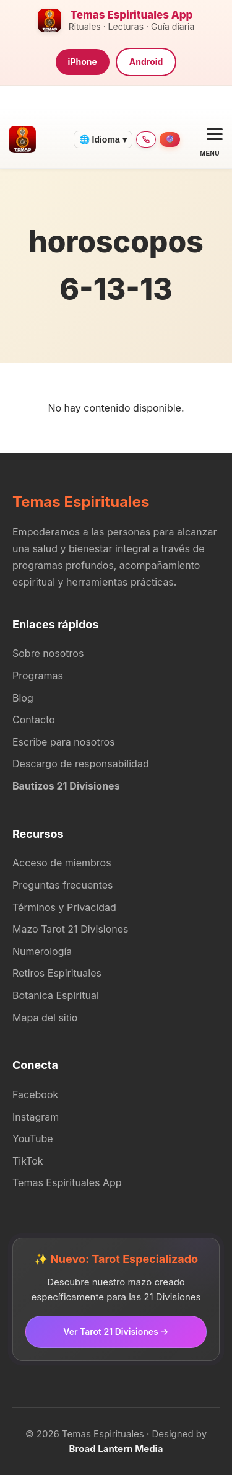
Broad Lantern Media (116, 1449)
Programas (37, 675)
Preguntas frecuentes (62, 885)
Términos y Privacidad (64, 907)
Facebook (35, 1094)
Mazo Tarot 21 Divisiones (70, 929)
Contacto (33, 719)
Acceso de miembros (61, 862)
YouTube (32, 1138)
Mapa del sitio (44, 1017)
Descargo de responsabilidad (80, 763)
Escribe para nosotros (63, 742)
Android (146, 61)
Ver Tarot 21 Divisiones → (115, 1331)
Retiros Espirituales (56, 973)
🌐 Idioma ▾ (103, 139)
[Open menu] (210, 139)
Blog (22, 698)
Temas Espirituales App (67, 1182)
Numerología (42, 951)
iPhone (82, 61)
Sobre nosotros (48, 653)
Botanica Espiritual (55, 995)
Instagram (35, 1117)
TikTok (27, 1161)
